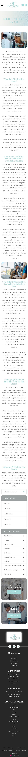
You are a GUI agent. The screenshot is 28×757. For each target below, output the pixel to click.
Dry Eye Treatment (14, 681)
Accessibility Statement (7, 750)
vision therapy (8, 536)
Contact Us (7, 524)
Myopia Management (14, 678)
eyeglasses (7, 548)
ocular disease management (12, 570)
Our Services (7, 508)
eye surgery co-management (13, 565)
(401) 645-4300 (16, 696)
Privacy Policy (17, 750)
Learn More (14, 592)
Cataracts (14, 683)
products (6, 561)
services (6, 540)
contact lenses (8, 544)
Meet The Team (8, 514)
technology (7, 574)
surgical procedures (10, 557)
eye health (7, 553)
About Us (6, 503)
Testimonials (7, 519)
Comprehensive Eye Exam (14, 674)
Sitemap (24, 750)
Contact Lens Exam (14, 676)
